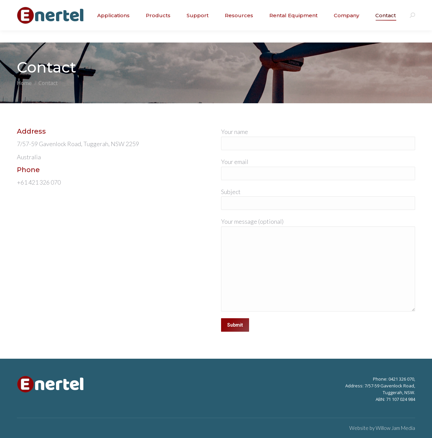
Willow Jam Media (395, 428)
